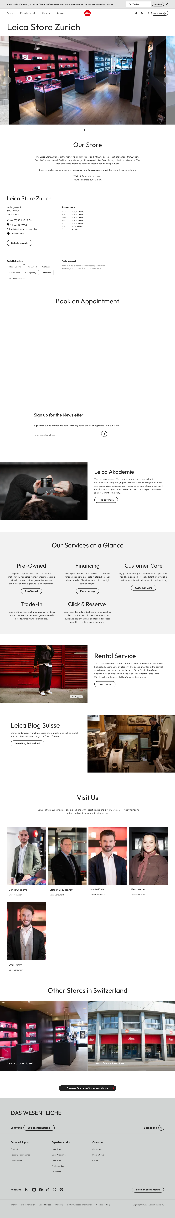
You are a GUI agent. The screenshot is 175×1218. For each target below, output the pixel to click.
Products (11, 13)
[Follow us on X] (54, 1189)
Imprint (14, 1205)
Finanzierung (87, 591)
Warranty (59, 1205)
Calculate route (19, 243)
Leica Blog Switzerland (27, 743)
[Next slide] (159, 80)
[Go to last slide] (15, 80)
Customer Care (143, 587)
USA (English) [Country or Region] (133, 4)
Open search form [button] (136, 13)
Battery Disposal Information (79, 1205)
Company (47, 13)
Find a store (147, 13)
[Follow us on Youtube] (34, 1189)
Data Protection (28, 1205)
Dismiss (166, 4)
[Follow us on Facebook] (40, 1189)
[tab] (84, 130)
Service (60, 13)
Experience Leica (28, 13)
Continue (158, 4)
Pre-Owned (31, 591)
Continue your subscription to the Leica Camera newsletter (104, 434)
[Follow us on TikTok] (47, 1189)
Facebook (93, 170)
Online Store (159, 13)
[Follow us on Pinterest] (61, 1189)
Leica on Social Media (148, 1189)
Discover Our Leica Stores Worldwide (87, 1088)
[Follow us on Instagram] (27, 1189)
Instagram (78, 170)
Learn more (104, 684)
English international (39, 1127)
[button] (161, 1128)
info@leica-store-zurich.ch (25, 229)
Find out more (106, 499)
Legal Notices (45, 1205)
